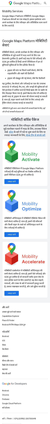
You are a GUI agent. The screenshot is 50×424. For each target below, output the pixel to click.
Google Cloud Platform (11, 403)
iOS (3, 340)
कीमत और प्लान (7, 361)
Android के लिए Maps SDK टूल (14, 325)
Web (4, 345)
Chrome (5, 395)
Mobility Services (12, 11)
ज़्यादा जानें (12, 181)
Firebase (5, 399)
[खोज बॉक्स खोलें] (45, 3)
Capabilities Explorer (10, 316)
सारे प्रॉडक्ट (6, 408)
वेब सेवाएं (5, 349)
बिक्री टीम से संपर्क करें (9, 365)
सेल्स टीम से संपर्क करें (35, 135)
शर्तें (3, 419)
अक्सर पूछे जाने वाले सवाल (11, 312)
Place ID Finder (8, 320)
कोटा (11, 132)
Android (5, 336)
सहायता (5, 369)
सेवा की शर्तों (6, 373)
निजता (9, 419)
